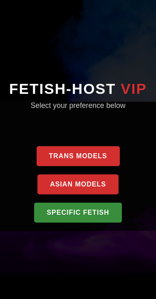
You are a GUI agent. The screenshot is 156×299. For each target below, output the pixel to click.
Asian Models (78, 184)
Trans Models (78, 155)
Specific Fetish (78, 212)
